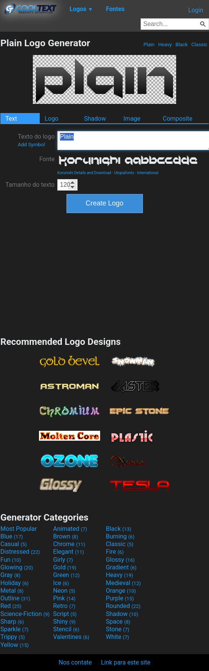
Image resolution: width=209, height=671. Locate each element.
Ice (61, 583)
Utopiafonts (124, 173)
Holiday (14, 583)
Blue (11, 536)
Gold (64, 567)
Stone (117, 629)
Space (118, 621)
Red (10, 606)
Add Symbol (31, 144)
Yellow (14, 644)
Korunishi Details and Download (84, 173)
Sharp (12, 621)
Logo (51, 118)
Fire (115, 551)
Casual (13, 544)
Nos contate (75, 662)
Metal (12, 590)
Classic (199, 44)
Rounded (123, 606)
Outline (15, 598)
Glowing (16, 567)
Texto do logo (36, 140)
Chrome (69, 544)
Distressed (20, 551)
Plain (149, 44)
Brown (65, 536)
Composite (178, 118)
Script (65, 614)
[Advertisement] (105, 273)
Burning (120, 536)
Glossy (120, 559)
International (147, 173)
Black (181, 44)
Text (11, 118)
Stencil (66, 629)
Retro (64, 606)
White (117, 636)
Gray (10, 575)
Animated (70, 528)
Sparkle (14, 629)
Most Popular (18, 528)
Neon (64, 590)
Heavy (165, 44)
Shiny (64, 621)
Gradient (121, 567)
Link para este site (125, 662)
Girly (63, 559)
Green (66, 575)
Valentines (71, 636)
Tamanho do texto (30, 184)
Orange (121, 590)
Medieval (123, 583)
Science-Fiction (25, 614)
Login (195, 10)
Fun (10, 559)
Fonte (47, 159)
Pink (64, 598)
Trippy (12, 636)
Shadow (95, 118)
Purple (120, 598)
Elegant (68, 551)
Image (132, 118)
